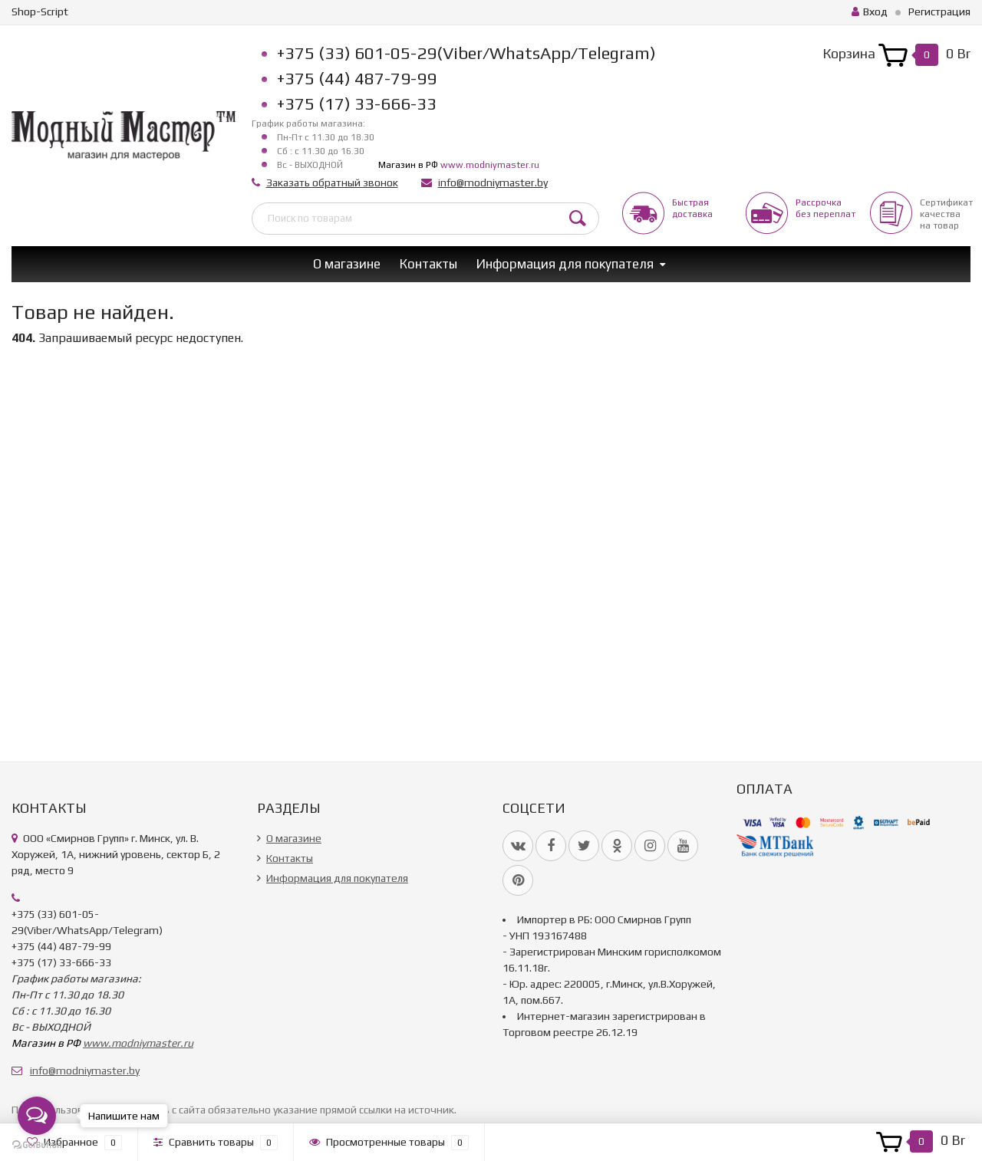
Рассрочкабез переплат (825, 208)
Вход (870, 11)
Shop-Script (40, 11)
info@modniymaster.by (493, 182)
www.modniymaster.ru (489, 165)
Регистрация (939, 11)
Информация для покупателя (565, 263)
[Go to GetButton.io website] (36, 1145)
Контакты (428, 263)
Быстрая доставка (692, 208)
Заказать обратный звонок (332, 182)
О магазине (347, 263)
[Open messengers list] (37, 1116)
